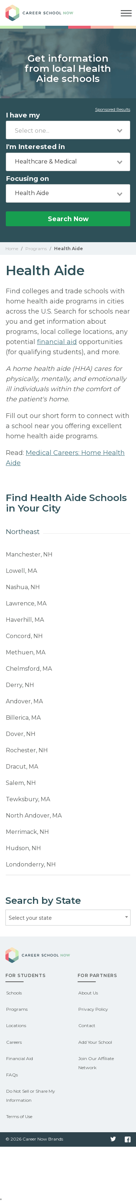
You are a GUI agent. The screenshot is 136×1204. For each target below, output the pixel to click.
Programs (17, 1009)
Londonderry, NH (31, 864)
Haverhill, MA (25, 619)
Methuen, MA (25, 652)
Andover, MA (24, 701)
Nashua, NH (23, 587)
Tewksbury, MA (28, 799)
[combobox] (68, 130)
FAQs (12, 1074)
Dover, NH (21, 734)
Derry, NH (20, 685)
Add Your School (95, 1042)
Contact (86, 1025)
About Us (88, 993)
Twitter (113, 1139)
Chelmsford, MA (29, 668)
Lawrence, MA (26, 603)
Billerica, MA (23, 717)
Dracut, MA (22, 766)
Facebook (128, 1139)
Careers (14, 1042)
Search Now (68, 219)
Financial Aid (19, 1058)
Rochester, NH (27, 750)
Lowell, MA (21, 570)
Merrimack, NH (27, 831)
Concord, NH (24, 636)
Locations (16, 1025)
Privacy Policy (93, 1009)
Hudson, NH (23, 848)
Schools (14, 993)
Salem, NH (21, 782)
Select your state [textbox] (30, 918)
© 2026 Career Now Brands (34, 1139)
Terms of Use (19, 1116)
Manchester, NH (29, 554)
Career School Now (45, 13)
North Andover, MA (34, 815)
